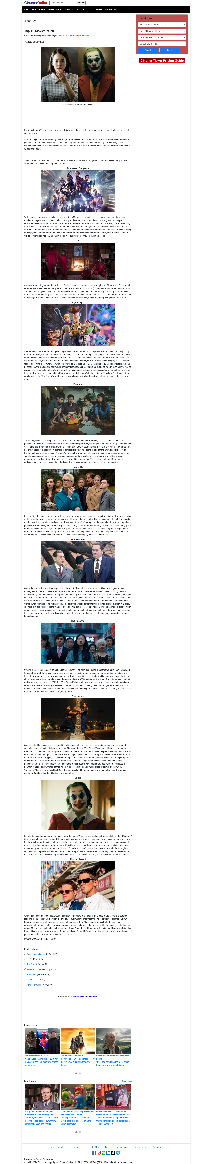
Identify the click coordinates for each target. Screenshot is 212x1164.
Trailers (80, 10)
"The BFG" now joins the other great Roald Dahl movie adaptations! (113, 1047)
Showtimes (111, 10)
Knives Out (32, 974)
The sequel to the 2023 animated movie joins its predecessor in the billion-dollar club (78, 1104)
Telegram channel (81, 35)
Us (28, 959)
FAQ (107, 1147)
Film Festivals (95, 10)
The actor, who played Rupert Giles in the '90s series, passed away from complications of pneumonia (42, 1104)
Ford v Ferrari (33, 985)
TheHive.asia (121, 1147)
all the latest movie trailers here (82, 996)
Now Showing (38, 10)
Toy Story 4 (32, 964)
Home (26, 10)
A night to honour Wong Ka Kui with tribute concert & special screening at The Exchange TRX (113, 1104)
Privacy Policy (140, 1147)
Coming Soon (55, 10)
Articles (68, 10)
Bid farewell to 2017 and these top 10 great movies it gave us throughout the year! (78, 1047)
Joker (29, 980)
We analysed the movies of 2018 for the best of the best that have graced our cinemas (42, 1047)
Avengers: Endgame (36, 954)
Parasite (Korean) (35, 969)
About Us (78, 1147)
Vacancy (157, 1147)
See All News (127, 1081)
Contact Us (93, 1147)
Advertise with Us (59, 1147)
